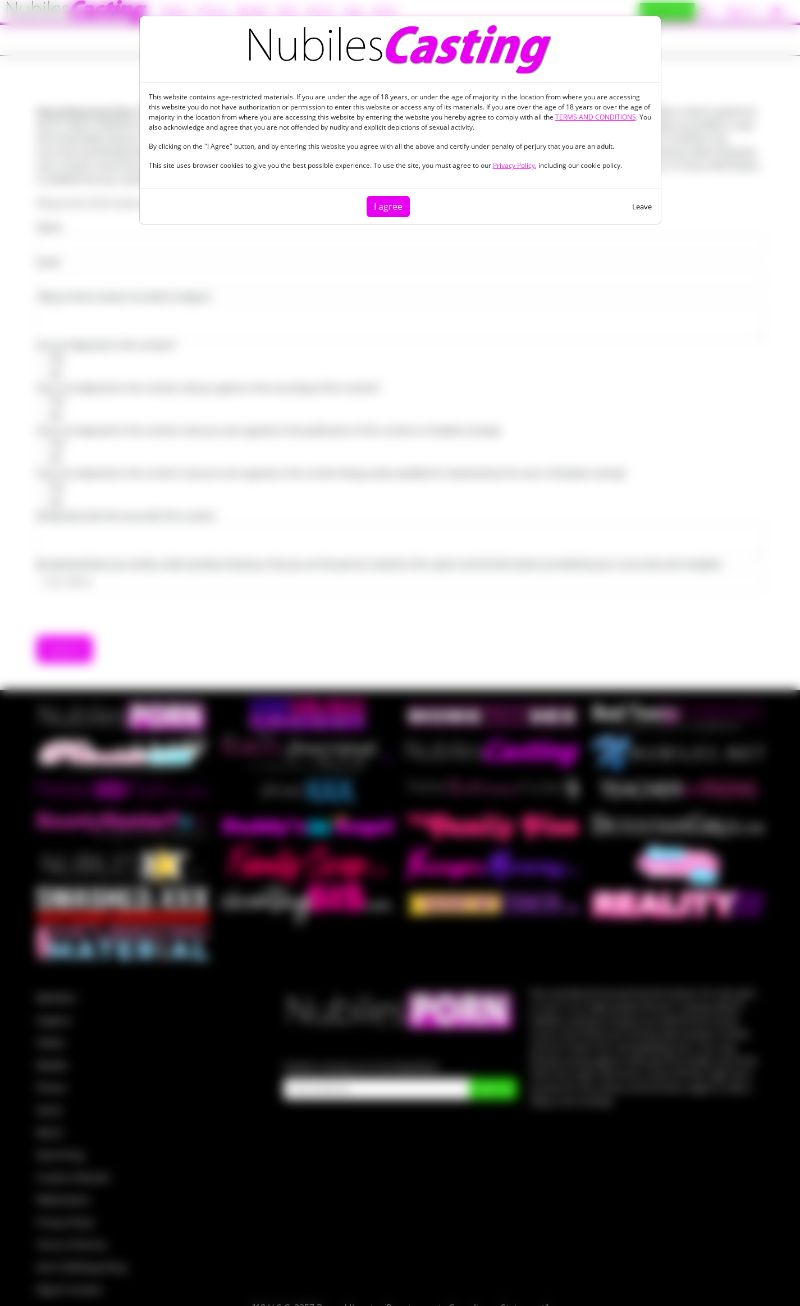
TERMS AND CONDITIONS (595, 117)
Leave (642, 206)
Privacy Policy (514, 165)
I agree (388, 206)
